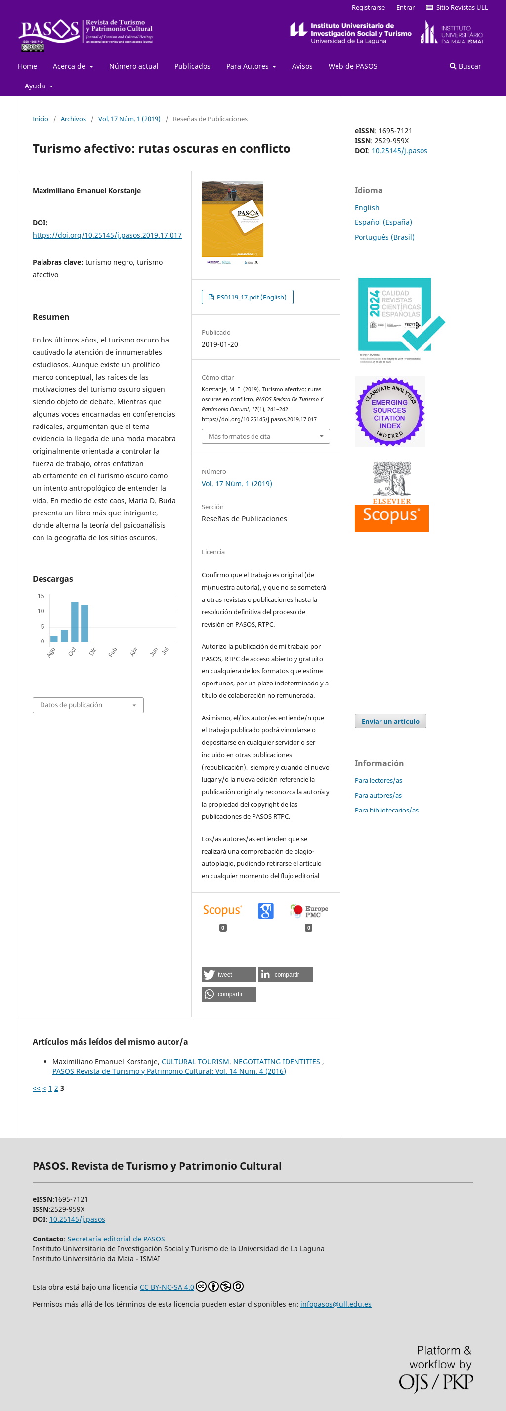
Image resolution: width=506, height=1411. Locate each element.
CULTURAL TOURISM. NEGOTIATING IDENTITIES (242, 1061)
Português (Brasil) (385, 237)
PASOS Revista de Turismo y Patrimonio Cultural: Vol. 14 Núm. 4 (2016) (169, 1071)
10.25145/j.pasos (399, 150)
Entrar (405, 7)
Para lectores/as (378, 780)
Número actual (134, 66)
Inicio (40, 118)
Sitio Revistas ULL (457, 7)
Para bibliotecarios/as (387, 810)
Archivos (73, 118)
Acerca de (70, 66)
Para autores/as (378, 795)
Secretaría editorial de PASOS (116, 1238)
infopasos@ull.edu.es (336, 1304)
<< (37, 1088)
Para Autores (248, 66)
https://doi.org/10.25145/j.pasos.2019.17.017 (107, 235)
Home (27, 66)
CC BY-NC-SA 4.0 (192, 1286)
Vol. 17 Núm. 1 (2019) (129, 118)
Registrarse (368, 7)
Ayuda (36, 85)
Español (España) (383, 222)
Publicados (192, 66)
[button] (229, 974)
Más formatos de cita (239, 436)
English (367, 207)
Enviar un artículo (391, 721)
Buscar (465, 66)
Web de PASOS (353, 66)
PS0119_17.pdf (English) (251, 297)
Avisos (302, 66)
